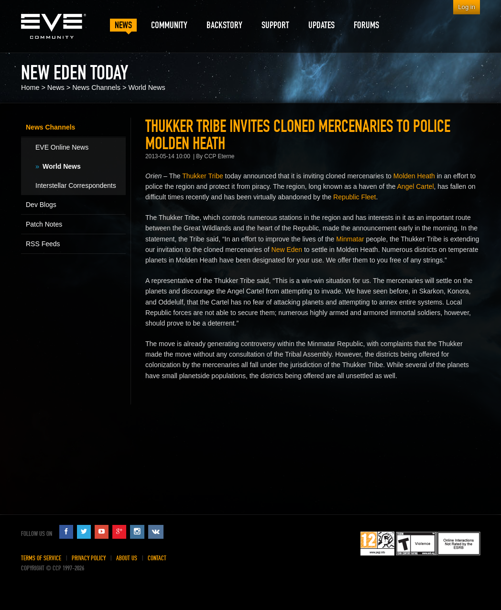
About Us (126, 558)
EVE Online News (61, 147)
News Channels (96, 87)
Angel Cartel (415, 186)
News (56, 87)
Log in (466, 7)
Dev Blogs (41, 204)
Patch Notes (44, 224)
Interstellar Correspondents (75, 185)
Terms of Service (41, 558)
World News (146, 87)
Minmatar (350, 239)
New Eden (287, 249)
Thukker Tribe (202, 176)
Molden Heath (414, 176)
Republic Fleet (354, 197)
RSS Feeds (43, 244)
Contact (157, 558)
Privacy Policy (89, 558)
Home (30, 87)
